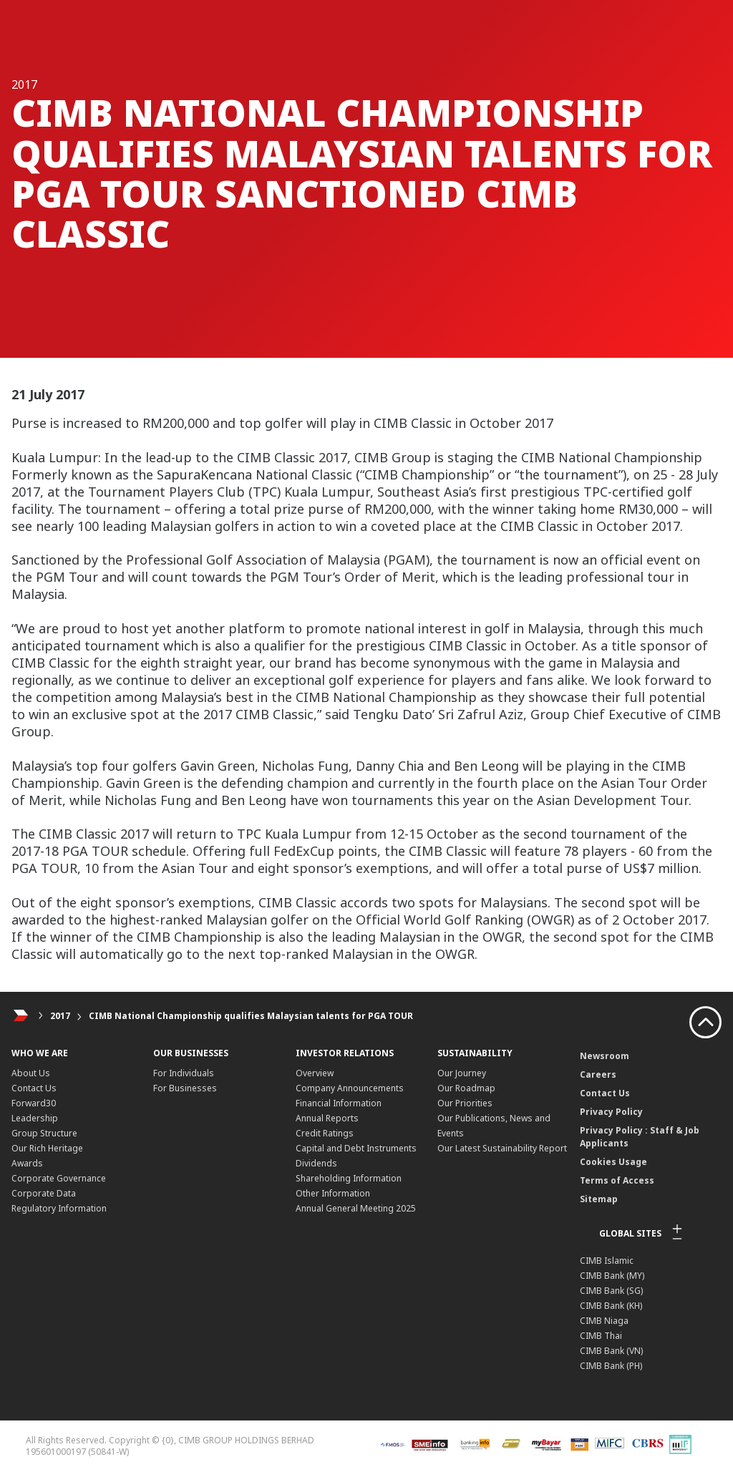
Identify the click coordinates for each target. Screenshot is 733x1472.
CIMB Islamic (607, 1260)
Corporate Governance (58, 1178)
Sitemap (599, 1199)
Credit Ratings (325, 1133)
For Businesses (185, 1088)
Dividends (316, 1163)
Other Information (333, 1193)
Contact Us (34, 1088)
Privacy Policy (611, 1112)
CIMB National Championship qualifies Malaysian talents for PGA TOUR (251, 1016)
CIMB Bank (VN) (611, 1351)
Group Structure (44, 1133)
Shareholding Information (349, 1178)
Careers (598, 1074)
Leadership (34, 1118)
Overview (315, 1073)
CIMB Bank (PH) (611, 1366)
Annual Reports (327, 1118)
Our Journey (461, 1073)
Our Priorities (464, 1103)
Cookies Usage (613, 1162)
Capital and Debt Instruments (356, 1148)
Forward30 (33, 1103)
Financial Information (339, 1103)
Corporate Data (43, 1193)
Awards (27, 1163)
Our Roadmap (466, 1088)
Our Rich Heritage (47, 1148)
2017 (60, 1016)
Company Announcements (350, 1088)
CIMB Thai (601, 1336)
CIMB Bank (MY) (612, 1275)
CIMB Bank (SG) (611, 1291)
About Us (30, 1073)
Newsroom (604, 1056)
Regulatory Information (59, 1208)
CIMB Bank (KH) (611, 1306)
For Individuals (183, 1073)
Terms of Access (617, 1180)
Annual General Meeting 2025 (356, 1208)
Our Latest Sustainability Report (502, 1148)
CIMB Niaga (604, 1321)
